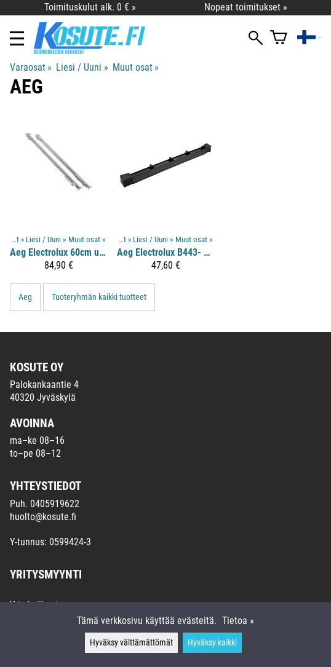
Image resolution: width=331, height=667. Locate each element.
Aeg (25, 297)
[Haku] (256, 39)
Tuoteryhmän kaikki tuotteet (99, 297)
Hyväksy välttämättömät (131, 642)
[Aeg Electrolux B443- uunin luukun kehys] (165, 197)
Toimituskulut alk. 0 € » (90, 7)
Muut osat (136, 67)
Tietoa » (238, 620)
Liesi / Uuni (82, 67)
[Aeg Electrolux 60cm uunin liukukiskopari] (58, 197)
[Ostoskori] (278, 38)
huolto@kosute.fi (43, 517)
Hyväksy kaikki (212, 642)
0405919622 (54, 504)
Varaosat (31, 67)
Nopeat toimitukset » (245, 7)
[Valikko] (17, 38)
